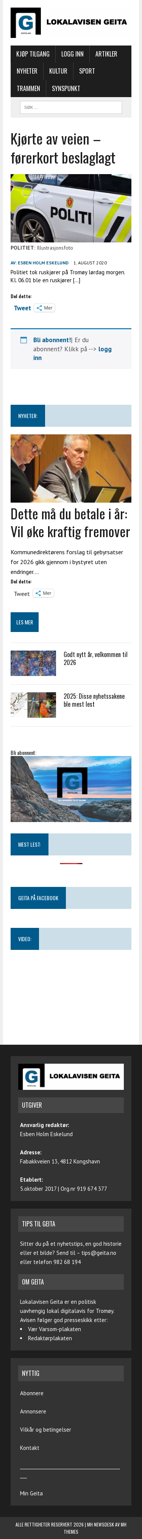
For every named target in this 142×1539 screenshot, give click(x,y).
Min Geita (31, 1493)
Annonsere (33, 1411)
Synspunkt (66, 88)
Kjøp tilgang (33, 53)
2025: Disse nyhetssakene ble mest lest (94, 700)
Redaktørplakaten (50, 1338)
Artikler (106, 53)
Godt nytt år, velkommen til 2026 (96, 658)
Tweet (22, 307)
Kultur (58, 70)
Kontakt (29, 1447)
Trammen (28, 88)
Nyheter (27, 70)
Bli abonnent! (52, 340)
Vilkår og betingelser (45, 1429)
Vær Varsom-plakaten (54, 1329)
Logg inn (72, 53)
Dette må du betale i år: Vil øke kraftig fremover (70, 522)
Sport (87, 70)
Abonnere (32, 1393)
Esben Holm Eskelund (43, 263)
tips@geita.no (98, 1252)
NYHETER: (27, 416)
